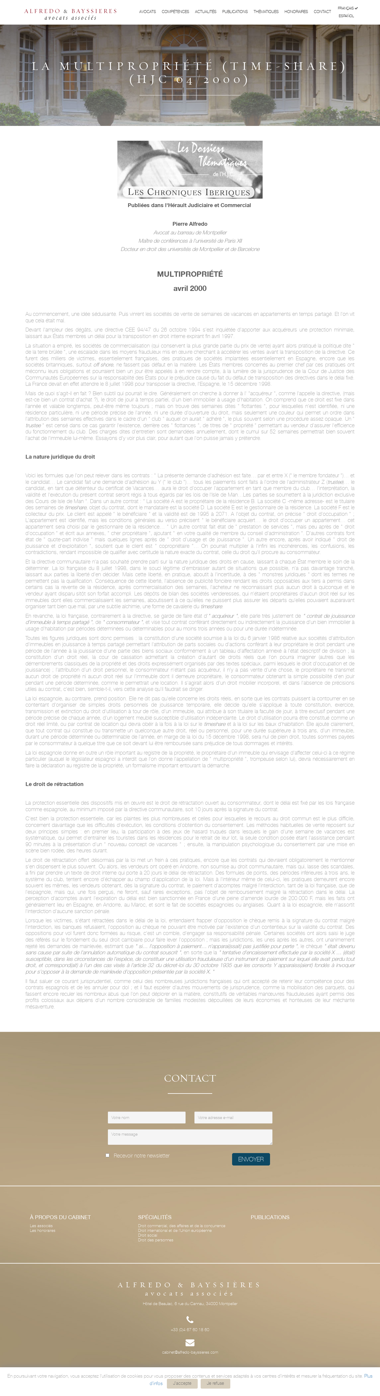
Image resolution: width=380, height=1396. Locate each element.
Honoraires (296, 11)
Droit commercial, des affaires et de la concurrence (181, 1225)
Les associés (41, 1225)
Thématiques (266, 11)
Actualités (205, 11)
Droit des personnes (155, 1239)
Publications (235, 11)
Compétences (175, 11)
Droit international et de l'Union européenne (175, 1230)
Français (348, 8)
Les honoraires (42, 1230)
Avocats (147, 11)
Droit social (147, 1235)
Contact (322, 11)
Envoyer (251, 1159)
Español (348, 15)
